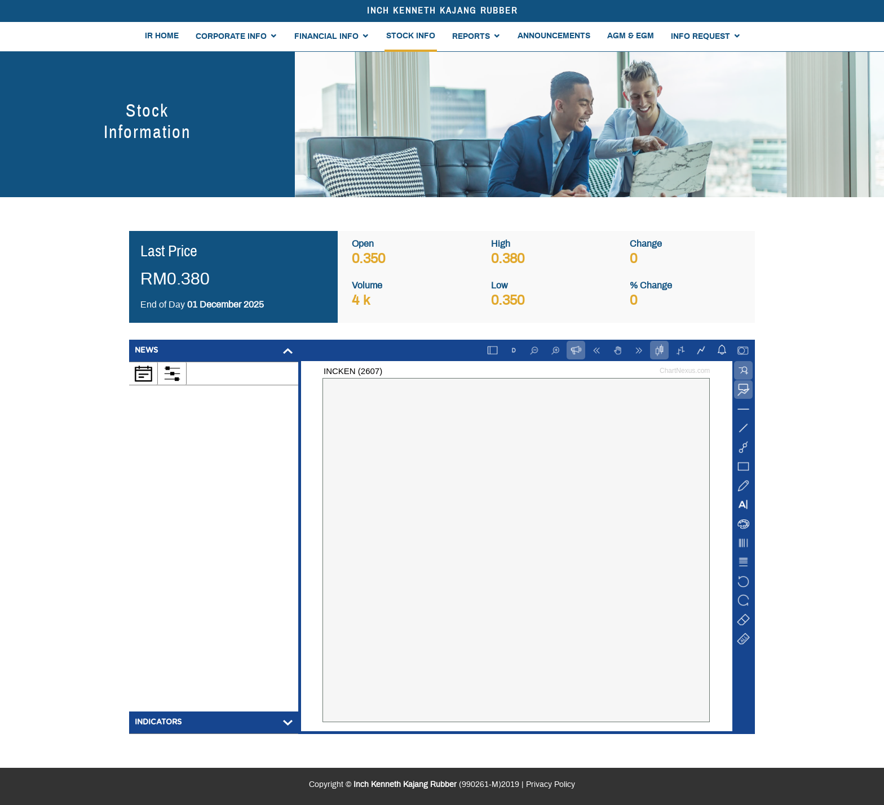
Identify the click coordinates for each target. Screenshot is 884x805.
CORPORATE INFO (231, 37)
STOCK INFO (410, 36)
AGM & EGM (630, 36)
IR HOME (162, 36)
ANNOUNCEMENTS (554, 36)
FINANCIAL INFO (326, 37)
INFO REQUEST (700, 37)
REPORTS (471, 37)
